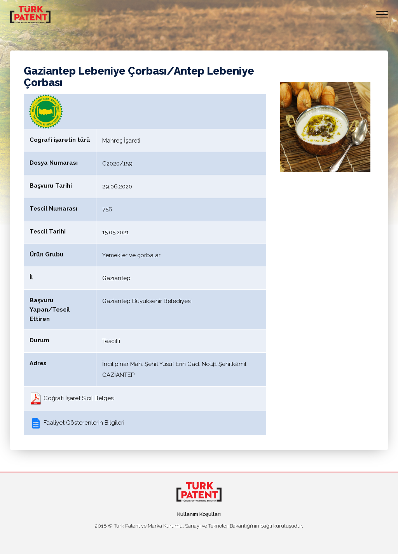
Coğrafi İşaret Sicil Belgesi (72, 398)
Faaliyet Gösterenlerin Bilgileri (77, 422)
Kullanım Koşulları (199, 514)
